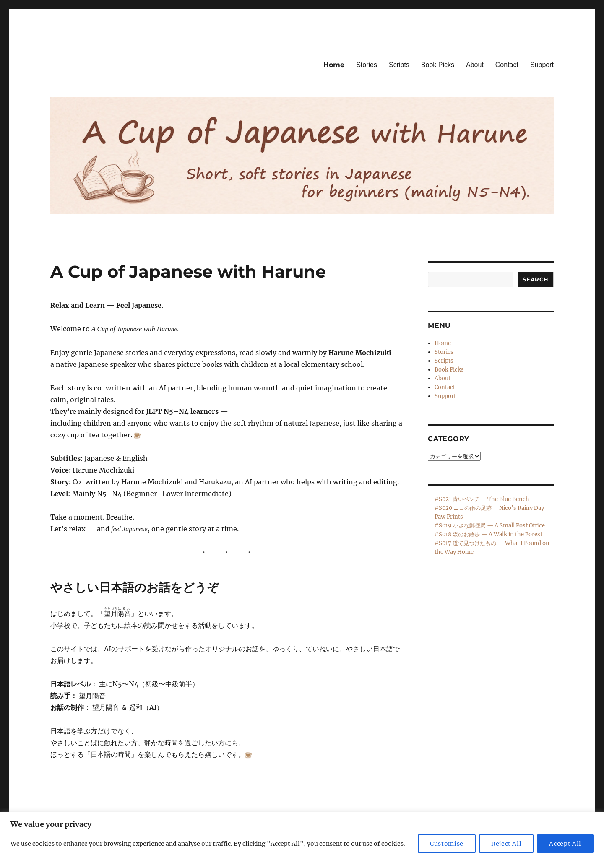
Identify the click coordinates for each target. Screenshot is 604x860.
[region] (302, 836)
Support (542, 64)
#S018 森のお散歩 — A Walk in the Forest (488, 534)
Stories (366, 64)
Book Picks (437, 64)
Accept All (565, 843)
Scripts (399, 64)
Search (536, 279)
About (475, 64)
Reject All (506, 843)
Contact (506, 64)
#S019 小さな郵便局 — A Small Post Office (490, 525)
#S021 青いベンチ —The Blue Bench (482, 499)
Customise (446, 843)
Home (333, 65)
